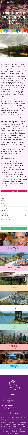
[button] (26, 45)
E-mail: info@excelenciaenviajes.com (12, 409)
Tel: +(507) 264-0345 (7, 405)
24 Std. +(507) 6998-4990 (8, 407)
